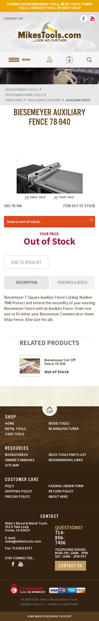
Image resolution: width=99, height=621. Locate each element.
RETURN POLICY (61, 491)
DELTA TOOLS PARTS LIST (67, 454)
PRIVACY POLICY (32, 604)
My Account (49, 59)
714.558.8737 (22, 548)
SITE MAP (12, 465)
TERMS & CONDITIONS (62, 604)
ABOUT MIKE (58, 496)
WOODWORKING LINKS (66, 460)
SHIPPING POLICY (18, 491)
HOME (9, 423)
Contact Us (13, 18)
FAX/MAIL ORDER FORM (66, 486)
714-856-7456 (60, 537)
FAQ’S (9, 486)
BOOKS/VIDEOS (16, 454)
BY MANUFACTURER (64, 428)
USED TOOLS (14, 434)
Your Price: (50, 234)
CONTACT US (70, 566)
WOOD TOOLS (59, 423)
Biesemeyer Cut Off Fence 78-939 (60, 361)
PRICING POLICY (17, 496)
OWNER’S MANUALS (20, 460)
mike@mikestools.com (17, 541)
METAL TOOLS (15, 428)
